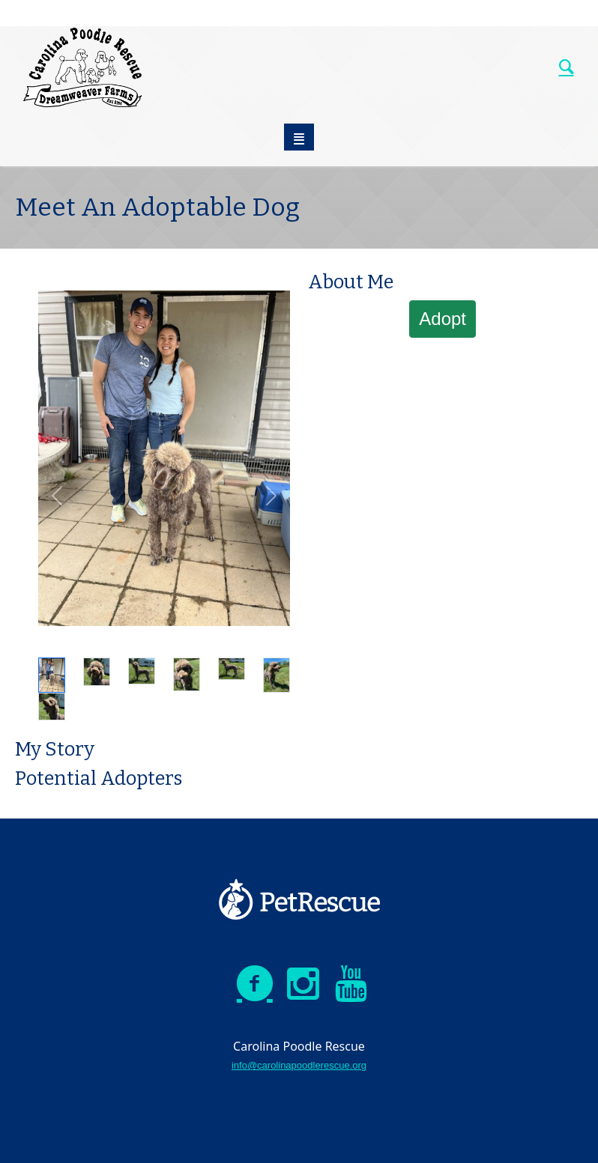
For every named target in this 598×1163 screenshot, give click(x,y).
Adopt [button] (442, 319)
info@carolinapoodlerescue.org (299, 1065)
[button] (57, 495)
